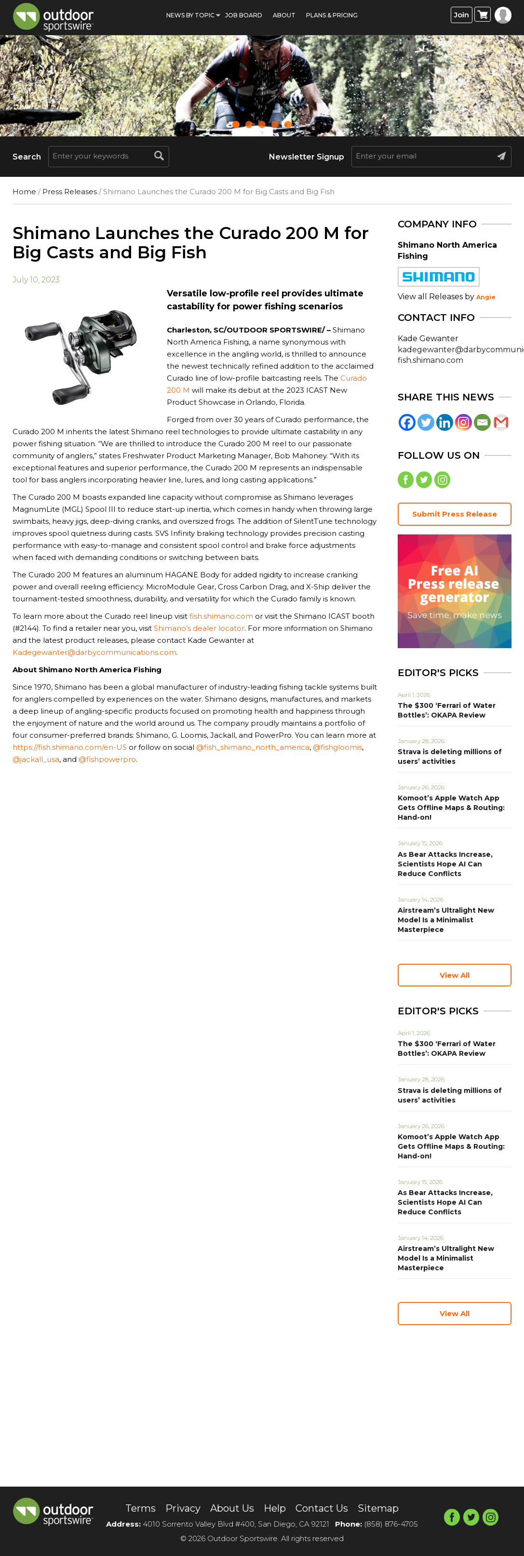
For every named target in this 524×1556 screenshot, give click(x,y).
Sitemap (377, 1508)
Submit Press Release (454, 514)
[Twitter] (425, 422)
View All (455, 975)
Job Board (243, 15)
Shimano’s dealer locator (199, 628)
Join (461, 14)
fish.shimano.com (221, 616)
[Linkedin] (444, 422)
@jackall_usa (36, 759)
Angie (486, 297)
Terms (140, 1508)
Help (274, 1508)
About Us (232, 1508)
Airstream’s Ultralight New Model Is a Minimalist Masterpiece (446, 920)
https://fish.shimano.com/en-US (70, 747)
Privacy (182, 1508)
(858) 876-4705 (391, 1524)
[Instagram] (463, 422)
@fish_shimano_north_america (252, 747)
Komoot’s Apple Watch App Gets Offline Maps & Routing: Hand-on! (451, 808)
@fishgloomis (337, 747)
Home (24, 191)
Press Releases (69, 191)
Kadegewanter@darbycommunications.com (94, 652)
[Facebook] (407, 422)
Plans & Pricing (332, 15)
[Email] (482, 422)
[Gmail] (501, 422)
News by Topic (190, 15)
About (284, 15)
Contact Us (321, 1508)
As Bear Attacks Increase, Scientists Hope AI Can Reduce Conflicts (445, 864)
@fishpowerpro (107, 759)
